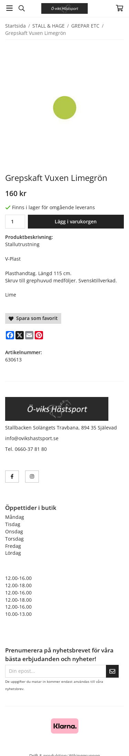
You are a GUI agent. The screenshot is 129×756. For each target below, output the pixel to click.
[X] (19, 335)
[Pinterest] (39, 335)
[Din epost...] (55, 671)
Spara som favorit (33, 318)
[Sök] (21, 8)
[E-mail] (29, 335)
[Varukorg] (120, 8)
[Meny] (9, 8)
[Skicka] (112, 671)
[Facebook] (10, 335)
